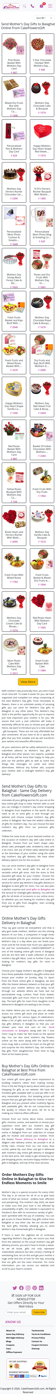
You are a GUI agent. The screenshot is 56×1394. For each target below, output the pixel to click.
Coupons (10, 1345)
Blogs (8, 1341)
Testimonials (38, 1330)
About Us (10, 1330)
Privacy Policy (38, 1337)
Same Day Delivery (15, 1334)
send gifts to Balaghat (38, 889)
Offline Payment (14, 1352)
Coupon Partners (40, 1345)
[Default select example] (44, 18)
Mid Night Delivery (15, 1337)
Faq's (8, 1348)
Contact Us (37, 1341)
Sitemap (36, 1348)
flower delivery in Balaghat (31, 1139)
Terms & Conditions (41, 1334)
